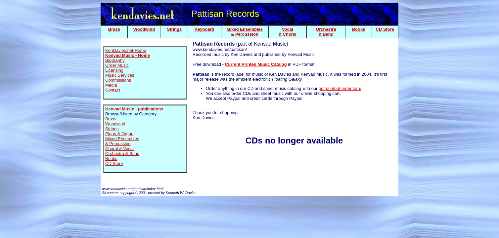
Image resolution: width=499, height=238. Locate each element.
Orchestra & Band (122, 153)
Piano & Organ (119, 133)
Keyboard (204, 29)
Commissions (118, 80)
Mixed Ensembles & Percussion (122, 141)
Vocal (287, 29)
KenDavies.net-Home (125, 50)
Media (111, 85)
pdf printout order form (340, 88)
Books (358, 29)
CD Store (385, 29)
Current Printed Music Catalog (256, 64)
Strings (174, 29)
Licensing (114, 70)
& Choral (287, 34)
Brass (114, 29)
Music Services (119, 75)
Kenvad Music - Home (127, 55)
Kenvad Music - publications (134, 108)
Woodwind (144, 29)
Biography (115, 60)
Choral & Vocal (119, 148)
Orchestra (326, 29)
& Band (326, 34)
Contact (112, 90)
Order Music (117, 65)
